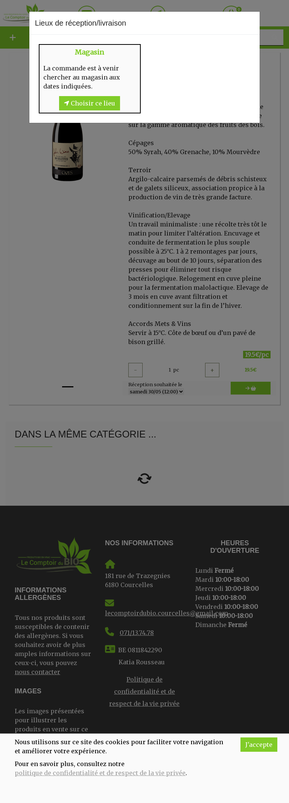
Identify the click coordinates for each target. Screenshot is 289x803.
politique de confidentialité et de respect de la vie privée (100, 773)
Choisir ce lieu (89, 103)
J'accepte (258, 744)
